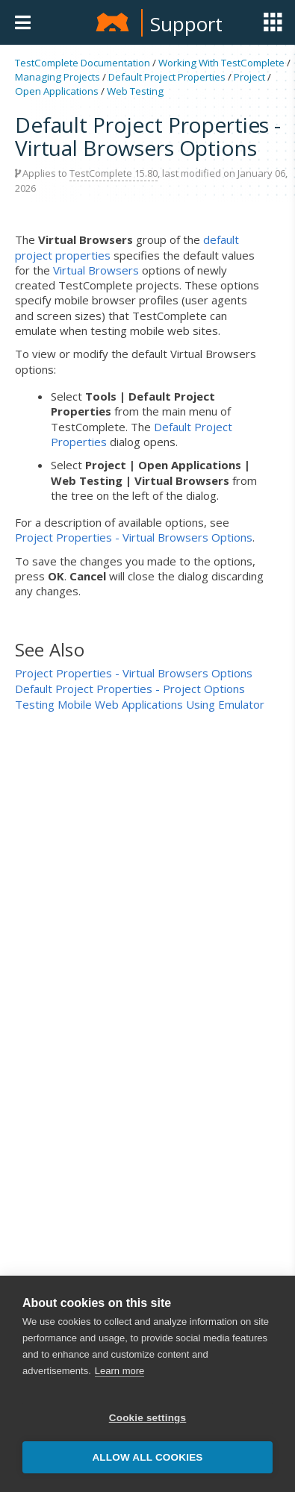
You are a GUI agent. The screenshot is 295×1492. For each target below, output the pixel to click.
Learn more (119, 1370)
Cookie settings (148, 1417)
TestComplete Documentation (82, 62)
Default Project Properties (167, 77)
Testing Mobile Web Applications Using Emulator (139, 704)
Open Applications (57, 91)
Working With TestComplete (221, 62)
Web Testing (135, 91)
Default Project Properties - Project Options (130, 688)
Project (249, 77)
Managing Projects (57, 77)
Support (186, 23)
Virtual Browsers (96, 270)
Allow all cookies (147, 1457)
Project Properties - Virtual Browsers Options (133, 537)
